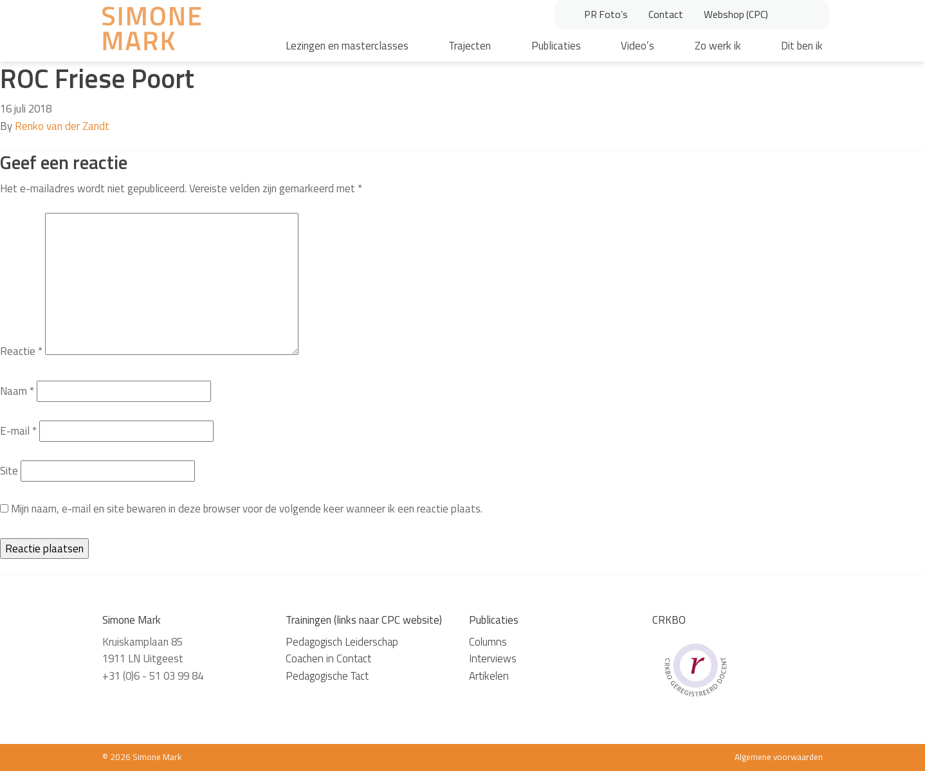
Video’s (637, 45)
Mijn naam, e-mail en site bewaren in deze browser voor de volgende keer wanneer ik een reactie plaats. (246, 508)
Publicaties (556, 45)
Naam (17, 391)
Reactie (21, 351)
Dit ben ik (802, 45)
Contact (665, 14)
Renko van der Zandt (62, 126)
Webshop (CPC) (736, 14)
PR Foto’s (606, 14)
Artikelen (489, 675)
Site (9, 470)
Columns (488, 641)
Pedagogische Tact (327, 675)
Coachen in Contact (328, 658)
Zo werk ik (718, 45)
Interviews (493, 658)
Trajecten (469, 45)
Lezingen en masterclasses (347, 45)
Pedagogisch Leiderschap (342, 641)
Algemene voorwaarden (779, 756)
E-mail (18, 430)
